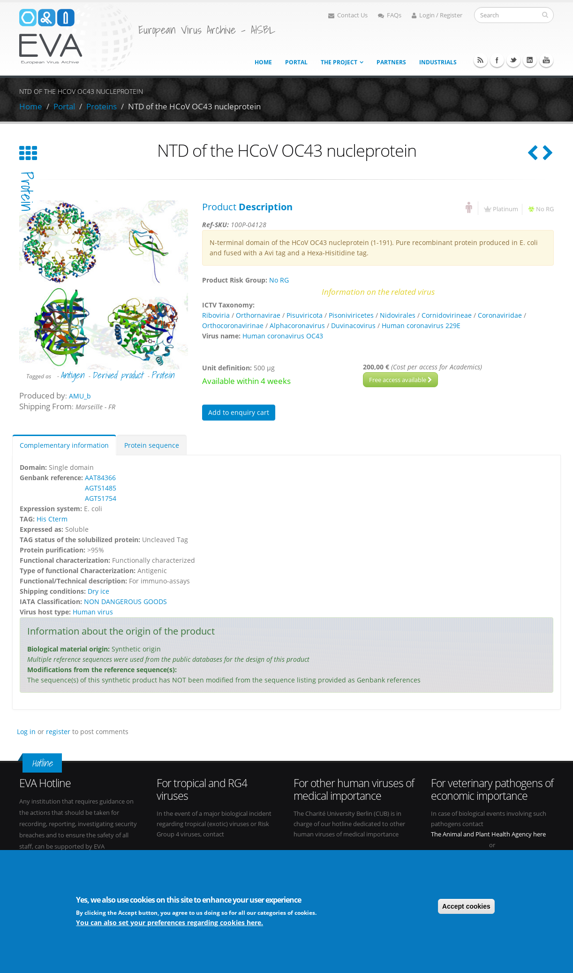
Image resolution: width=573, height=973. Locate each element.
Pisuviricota (304, 315)
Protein (162, 375)
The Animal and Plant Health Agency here (488, 834)
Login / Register (437, 15)
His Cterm (52, 518)
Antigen (72, 375)
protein (26, 191)
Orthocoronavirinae (233, 325)
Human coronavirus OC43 (282, 335)
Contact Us (348, 15)
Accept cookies (466, 906)
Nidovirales (397, 315)
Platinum (505, 209)
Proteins (101, 106)
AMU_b (80, 395)
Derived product (117, 375)
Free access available (400, 379)
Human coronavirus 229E (421, 325)
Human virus (93, 611)
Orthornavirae (258, 315)
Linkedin (530, 60)
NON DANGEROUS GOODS (125, 601)
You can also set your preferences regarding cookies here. (169, 922)
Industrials (438, 62)
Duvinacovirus (353, 325)
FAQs (389, 15)
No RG (545, 209)
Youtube (546, 60)
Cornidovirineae (447, 315)
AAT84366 (100, 477)
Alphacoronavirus (297, 325)
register (58, 731)
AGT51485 (100, 487)
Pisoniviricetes (351, 315)
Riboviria (216, 315)
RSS (481, 60)
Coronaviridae (500, 315)
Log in (26, 731)
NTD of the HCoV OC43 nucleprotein (194, 106)
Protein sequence (151, 445)
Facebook (497, 60)
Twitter (513, 60)
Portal (296, 62)
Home (263, 62)
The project (339, 62)
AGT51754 (100, 498)
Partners (391, 62)
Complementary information (64, 445)
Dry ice (98, 591)
